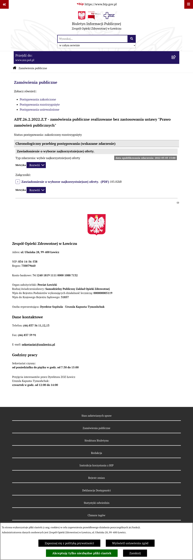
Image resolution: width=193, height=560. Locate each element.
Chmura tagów (96, 515)
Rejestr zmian (96, 478)
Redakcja (96, 453)
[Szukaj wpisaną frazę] (132, 39)
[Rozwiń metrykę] (36, 165)
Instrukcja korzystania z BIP (96, 465)
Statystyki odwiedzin (96, 503)
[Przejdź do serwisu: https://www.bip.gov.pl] (96, 4)
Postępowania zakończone (38, 99)
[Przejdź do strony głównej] (96, 21)
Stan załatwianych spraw (97, 415)
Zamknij (135, 553)
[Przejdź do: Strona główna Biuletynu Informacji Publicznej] (14, 68)
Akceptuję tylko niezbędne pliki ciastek (81, 553)
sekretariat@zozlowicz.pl (38, 344)
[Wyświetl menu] (188, 4)
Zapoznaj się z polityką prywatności (69, 543)
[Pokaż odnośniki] (4, 4)
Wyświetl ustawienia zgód (130, 543)
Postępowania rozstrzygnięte (40, 104)
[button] (178, 202)
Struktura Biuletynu (97, 440)
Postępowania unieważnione (39, 109)
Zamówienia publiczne (33, 68)
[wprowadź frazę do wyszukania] (92, 39)
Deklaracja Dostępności (96, 490)
